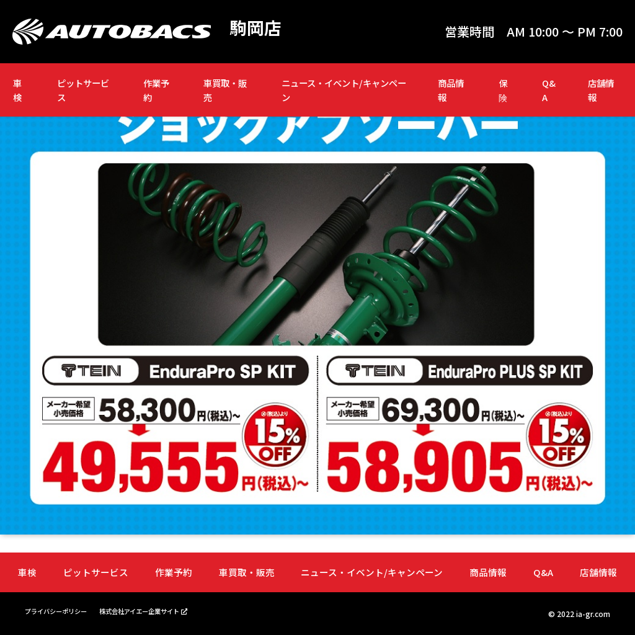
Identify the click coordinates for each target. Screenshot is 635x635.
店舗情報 (601, 90)
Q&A (549, 90)
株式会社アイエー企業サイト (160, 610)
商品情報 (451, 90)
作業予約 (156, 90)
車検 (17, 90)
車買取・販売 (225, 90)
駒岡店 (257, 28)
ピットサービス (83, 90)
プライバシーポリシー (62, 610)
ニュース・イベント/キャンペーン (344, 90)
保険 (503, 90)
